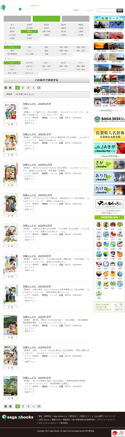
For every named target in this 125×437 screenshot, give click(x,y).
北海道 (99, 228)
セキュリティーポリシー (48, 423)
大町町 (63, 35)
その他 (63, 54)
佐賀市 (46, 25)
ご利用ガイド (84, 416)
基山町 (63, 31)
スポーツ (46, 70)
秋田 (113, 228)
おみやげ (29, 66)
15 (38, 87)
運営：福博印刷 (45, 416)
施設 (46, 51)
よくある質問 (97, 416)
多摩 (113, 248)
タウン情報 (29, 54)
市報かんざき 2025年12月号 (37, 165)
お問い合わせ (116, 6)
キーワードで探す (75, 19)
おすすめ (29, 63)
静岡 (99, 258)
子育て (12, 70)
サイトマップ (110, 416)
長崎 (106, 287)
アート (63, 70)
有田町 (46, 35)
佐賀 (99, 287)
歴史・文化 (81, 51)
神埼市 (29, 31)
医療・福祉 (64, 51)
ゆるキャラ (29, 73)
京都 (113, 258)
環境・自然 (63, 66)
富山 (106, 238)
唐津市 (63, 25)
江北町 (80, 35)
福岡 (120, 277)
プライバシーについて (106, 420)
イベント (12, 66)
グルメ (80, 63)
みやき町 (12, 35)
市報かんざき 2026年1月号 (37, 134)
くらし (29, 51)
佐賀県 (29, 25)
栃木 (99, 248)
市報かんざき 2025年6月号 (37, 347)
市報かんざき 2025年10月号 (37, 226)
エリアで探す (46, 19)
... (63, 115)
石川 (113, 238)
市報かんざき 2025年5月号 (37, 378)
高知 (113, 277)
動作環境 (64, 423)
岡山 (106, 268)
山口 (113, 268)
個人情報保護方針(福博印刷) (83, 420)
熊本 (113, 287)
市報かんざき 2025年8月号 (37, 286)
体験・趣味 (81, 66)
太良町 (29, 38)
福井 (120, 238)
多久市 (12, 28)
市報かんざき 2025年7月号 (37, 317)
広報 (29, 47)
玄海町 (29, 35)
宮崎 (99, 297)
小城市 (80, 28)
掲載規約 (66, 420)
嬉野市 (12, 31)
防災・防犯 (12, 73)
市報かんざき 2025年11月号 (37, 195)
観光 (46, 47)
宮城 (106, 228)
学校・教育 (64, 47)
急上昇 (63, 63)
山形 (120, 228)
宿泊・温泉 (46, 66)
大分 (120, 287)
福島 (99, 238)
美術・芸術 (81, 47)
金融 (46, 54)
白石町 (12, 38)
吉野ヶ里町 (46, 31)
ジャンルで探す (17, 19)
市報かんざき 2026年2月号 (37, 104)
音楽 (12, 51)
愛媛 (106, 277)
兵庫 (99, 268)
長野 (120, 248)
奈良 (120, 258)
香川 (99, 277)
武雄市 (46, 28)
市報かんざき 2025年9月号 (37, 256)
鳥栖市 (80, 25)
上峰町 (80, 31)
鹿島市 (63, 28)
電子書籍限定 (12, 54)
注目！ (46, 63)
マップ (29, 70)
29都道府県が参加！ (111, 217)
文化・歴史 (81, 70)
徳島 (120, 268)
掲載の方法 (103, 6)
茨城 (106, 248)
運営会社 (72, 416)
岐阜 (106, 258)
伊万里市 (29, 28)
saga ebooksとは (87, 6)
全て (12, 25)
